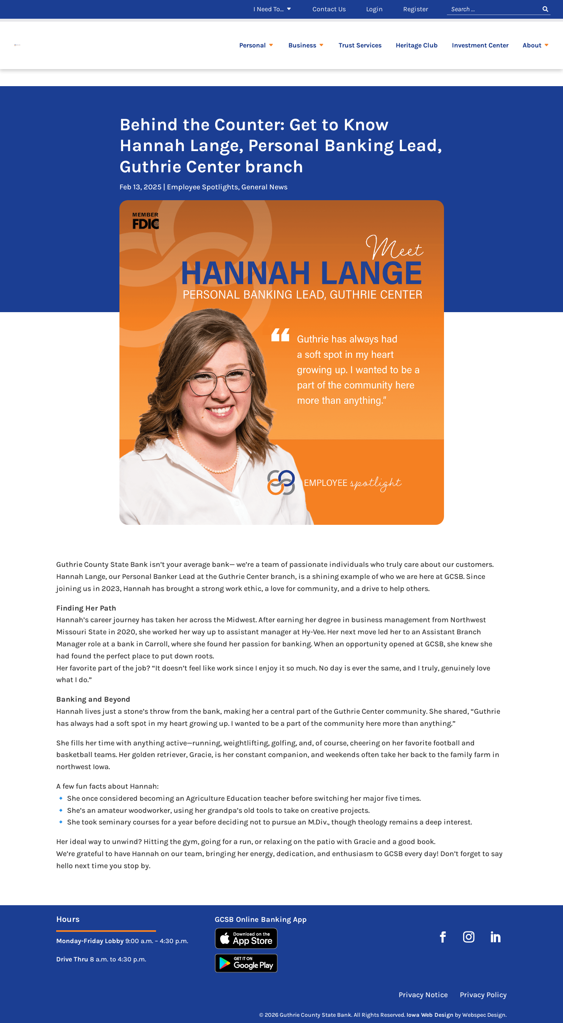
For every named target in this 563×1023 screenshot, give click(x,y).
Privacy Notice (424, 994)
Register (415, 9)
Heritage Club (417, 63)
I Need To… (268, 9)
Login (374, 9)
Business (302, 63)
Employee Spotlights (202, 186)
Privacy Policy (483, 994)
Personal (252, 63)
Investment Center (480, 63)
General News (264, 186)
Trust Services (360, 63)
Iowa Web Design (430, 1014)
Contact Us (329, 9)
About (532, 63)
